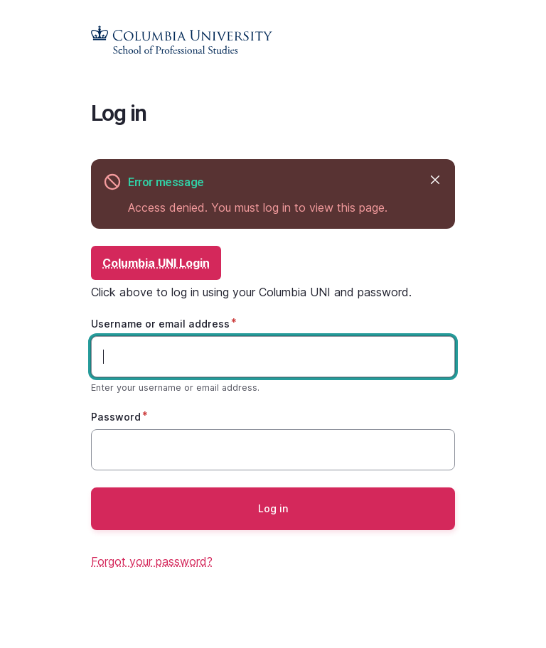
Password (116, 417)
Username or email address (160, 324)
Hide (434, 179)
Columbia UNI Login (156, 263)
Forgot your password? (152, 561)
